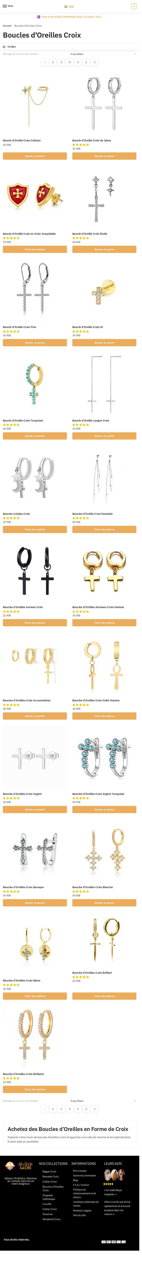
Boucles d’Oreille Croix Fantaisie (92, 516)
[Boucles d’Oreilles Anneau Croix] (35, 574)
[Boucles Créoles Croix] (35, 480)
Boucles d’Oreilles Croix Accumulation (27, 704)
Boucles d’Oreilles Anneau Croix (23, 610)
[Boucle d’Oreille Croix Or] (104, 292)
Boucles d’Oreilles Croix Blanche (92, 892)
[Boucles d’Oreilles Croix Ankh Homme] (104, 668)
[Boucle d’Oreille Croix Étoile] (104, 198)
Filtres (9, 46)
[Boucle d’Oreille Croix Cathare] (35, 104)
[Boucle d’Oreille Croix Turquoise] (35, 386)
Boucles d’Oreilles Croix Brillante (23, 1079)
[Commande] (103, 54)
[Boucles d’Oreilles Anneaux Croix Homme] (104, 574)
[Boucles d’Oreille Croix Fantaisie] (104, 480)
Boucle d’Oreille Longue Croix (90, 422)
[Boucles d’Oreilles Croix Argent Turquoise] (104, 762)
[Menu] (8, 6)
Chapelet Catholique (49, 1203)
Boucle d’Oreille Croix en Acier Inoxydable (29, 234)
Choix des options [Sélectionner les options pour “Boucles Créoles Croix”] (35, 532)
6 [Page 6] (86, 62)
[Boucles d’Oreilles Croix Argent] (35, 762)
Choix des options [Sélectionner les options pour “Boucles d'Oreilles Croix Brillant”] (104, 1001)
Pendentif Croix (51, 1225)
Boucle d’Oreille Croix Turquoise (23, 422)
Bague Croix (49, 1178)
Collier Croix (50, 1188)
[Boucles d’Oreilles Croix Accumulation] (35, 668)
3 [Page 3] (61, 62)
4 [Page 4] (69, 62)
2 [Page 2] (53, 62)
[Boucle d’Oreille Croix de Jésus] (104, 104)
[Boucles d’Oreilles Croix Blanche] (104, 856)
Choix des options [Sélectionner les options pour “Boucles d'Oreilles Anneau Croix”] (35, 626)
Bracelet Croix (51, 1183)
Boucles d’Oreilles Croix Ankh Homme (96, 704)
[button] (81, 145)
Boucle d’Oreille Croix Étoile (89, 234)
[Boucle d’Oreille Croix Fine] (35, 292)
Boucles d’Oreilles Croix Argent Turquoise (98, 798)
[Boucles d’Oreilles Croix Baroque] (35, 856)
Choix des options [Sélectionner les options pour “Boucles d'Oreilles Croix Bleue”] (35, 1001)
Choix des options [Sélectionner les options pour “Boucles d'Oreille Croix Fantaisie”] (104, 532)
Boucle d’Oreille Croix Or (87, 328)
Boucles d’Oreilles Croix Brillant (92, 978)
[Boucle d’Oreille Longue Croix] (104, 386)
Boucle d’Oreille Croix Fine (19, 328)
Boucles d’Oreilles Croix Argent (22, 798)
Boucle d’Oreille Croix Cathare (22, 140)
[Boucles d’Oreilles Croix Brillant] (104, 945)
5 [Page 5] (78, 62)
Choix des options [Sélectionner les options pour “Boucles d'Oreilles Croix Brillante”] (35, 1095)
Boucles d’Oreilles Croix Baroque (23, 892)
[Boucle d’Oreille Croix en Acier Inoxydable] (35, 198)
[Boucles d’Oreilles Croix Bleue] (35, 949)
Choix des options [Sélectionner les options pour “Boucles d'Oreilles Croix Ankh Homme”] (104, 719)
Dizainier (48, 1220)
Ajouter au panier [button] (35, 156)
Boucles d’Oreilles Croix (53, 1195)
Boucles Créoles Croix (16, 516)
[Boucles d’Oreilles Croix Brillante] (35, 1043)
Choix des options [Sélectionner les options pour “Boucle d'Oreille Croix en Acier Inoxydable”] (35, 250)
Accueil (7, 25)
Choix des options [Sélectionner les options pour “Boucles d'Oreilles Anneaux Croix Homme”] (104, 626)
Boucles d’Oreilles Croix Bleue (21, 985)
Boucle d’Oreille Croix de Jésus (91, 140)
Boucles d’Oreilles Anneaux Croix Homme (98, 610)
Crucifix (47, 1210)
